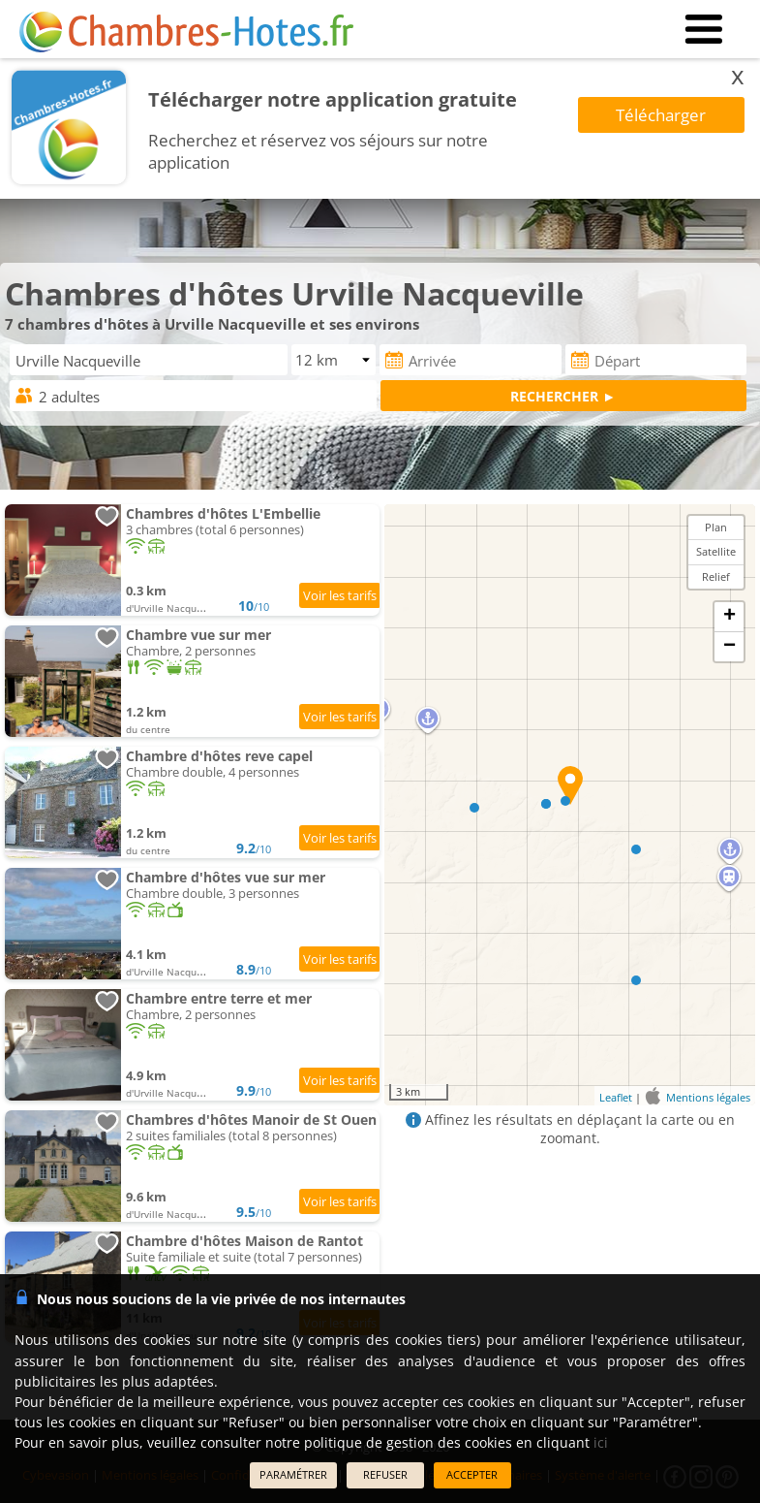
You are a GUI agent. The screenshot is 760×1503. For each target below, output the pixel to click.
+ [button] (729, 616)
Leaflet (615, 1097)
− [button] (729, 646)
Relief (716, 576)
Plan (716, 527)
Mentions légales (708, 1097)
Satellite (716, 551)
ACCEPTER (472, 1474)
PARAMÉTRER (293, 1474)
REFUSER (385, 1474)
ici (600, 1442)
